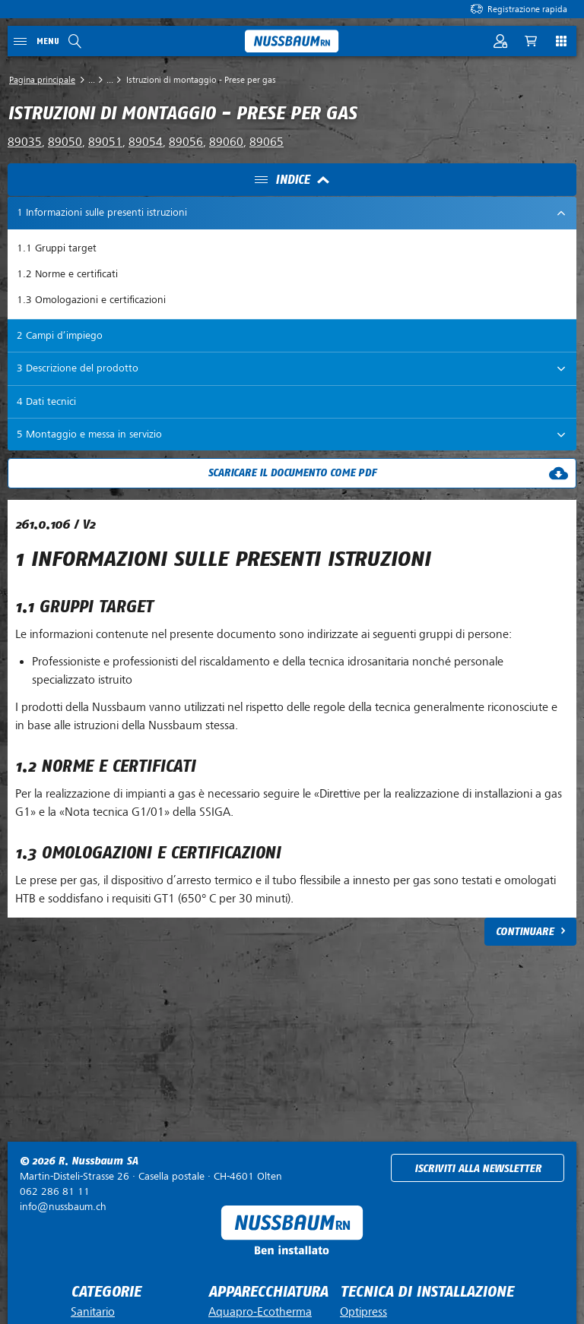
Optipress (363, 1312)
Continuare (525, 931)
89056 (186, 142)
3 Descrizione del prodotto (77, 368)
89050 (65, 142)
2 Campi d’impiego (60, 335)
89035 (25, 142)
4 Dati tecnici (46, 401)
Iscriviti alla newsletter (477, 1168)
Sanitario (93, 1312)
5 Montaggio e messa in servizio (89, 434)
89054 (146, 142)
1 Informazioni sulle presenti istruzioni (102, 212)
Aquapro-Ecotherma (260, 1312)
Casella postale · (151, 1176)
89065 (266, 142)
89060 (226, 142)
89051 (105, 142)
